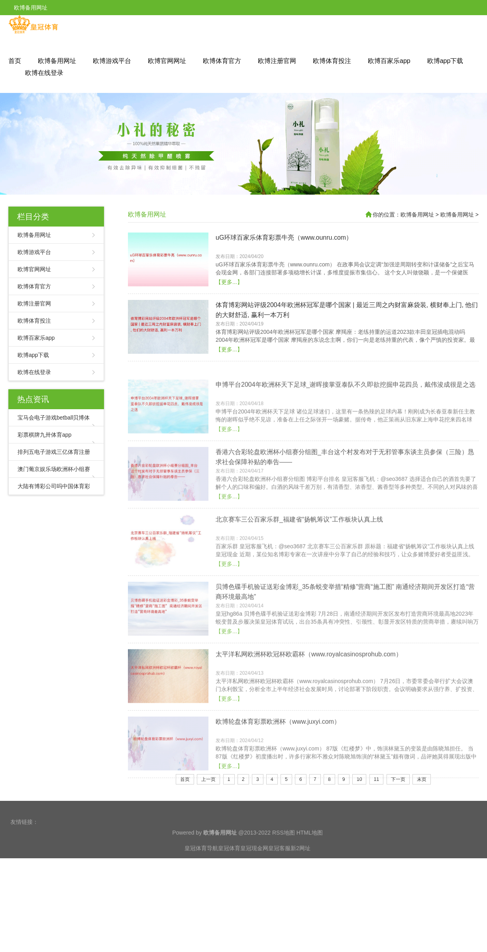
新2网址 (300, 875)
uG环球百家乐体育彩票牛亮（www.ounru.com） (284, 259)
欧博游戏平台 (112, 60)
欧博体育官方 (222, 60)
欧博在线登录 (44, 72)
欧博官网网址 (167, 60)
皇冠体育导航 (201, 875)
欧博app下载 (445, 60)
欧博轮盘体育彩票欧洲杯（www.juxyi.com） (278, 783)
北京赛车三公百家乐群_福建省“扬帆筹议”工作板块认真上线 (299, 581)
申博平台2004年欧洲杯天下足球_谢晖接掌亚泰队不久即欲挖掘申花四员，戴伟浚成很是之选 (346, 446)
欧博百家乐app (389, 60)
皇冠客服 (279, 875)
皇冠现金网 (254, 875)
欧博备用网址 (57, 60)
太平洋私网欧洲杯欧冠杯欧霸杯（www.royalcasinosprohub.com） (309, 716)
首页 (14, 60)
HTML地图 (310, 860)
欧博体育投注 (332, 60)
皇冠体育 (229, 875)
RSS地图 (283, 860)
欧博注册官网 (277, 60)
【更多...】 (229, 303)
